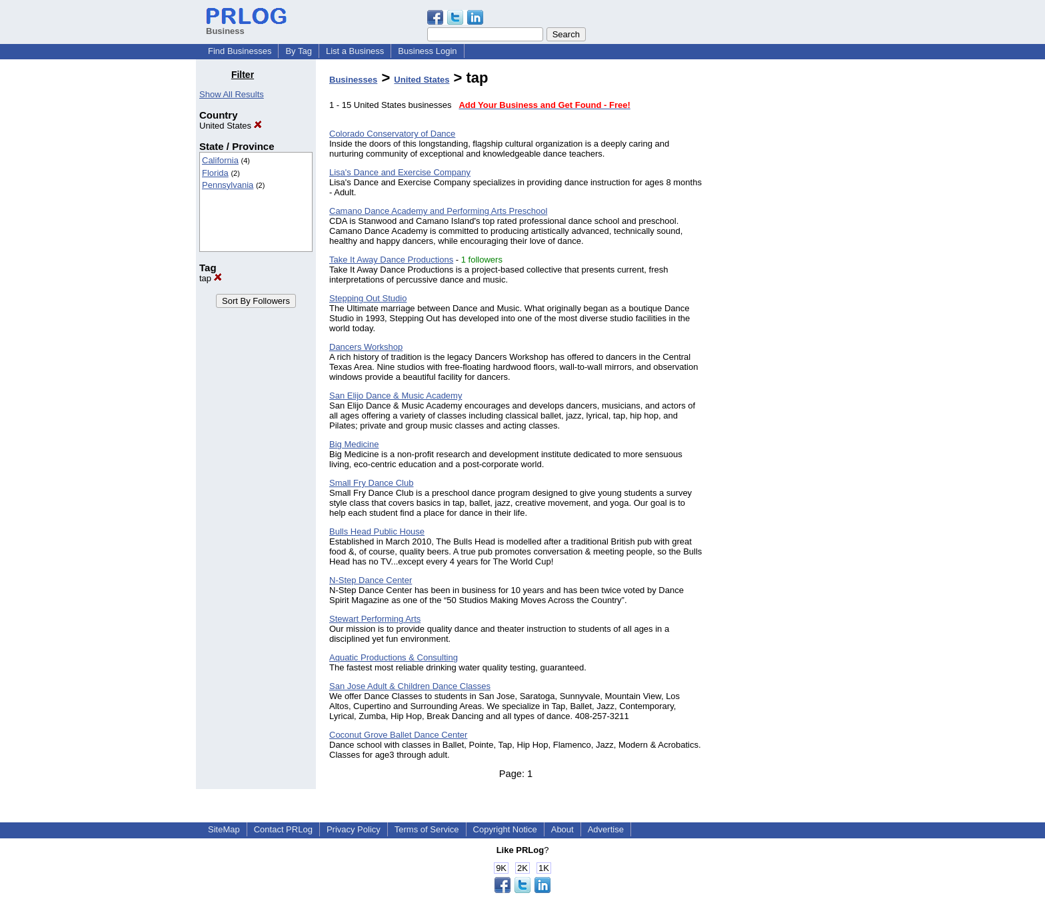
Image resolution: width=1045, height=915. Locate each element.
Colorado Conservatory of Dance (392, 134)
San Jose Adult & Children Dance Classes (410, 686)
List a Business (355, 51)
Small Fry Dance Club (371, 483)
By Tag (298, 51)
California (220, 160)
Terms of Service (427, 829)
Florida (215, 173)
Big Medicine (354, 444)
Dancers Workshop (366, 347)
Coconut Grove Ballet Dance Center (398, 735)
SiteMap (224, 829)
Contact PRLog (283, 829)
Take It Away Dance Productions (391, 260)
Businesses (353, 80)
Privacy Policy (354, 829)
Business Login (427, 51)
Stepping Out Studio (368, 298)
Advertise (606, 829)
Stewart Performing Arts (375, 619)
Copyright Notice (505, 829)
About (562, 829)
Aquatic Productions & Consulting (393, 657)
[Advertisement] (781, 269)
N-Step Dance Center (370, 580)
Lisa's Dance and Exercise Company (400, 172)
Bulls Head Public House (377, 531)
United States (230, 126)
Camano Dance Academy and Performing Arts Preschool (438, 211)
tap (210, 278)
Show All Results (231, 94)
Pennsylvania (227, 185)
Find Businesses (239, 51)
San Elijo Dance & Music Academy (395, 396)
